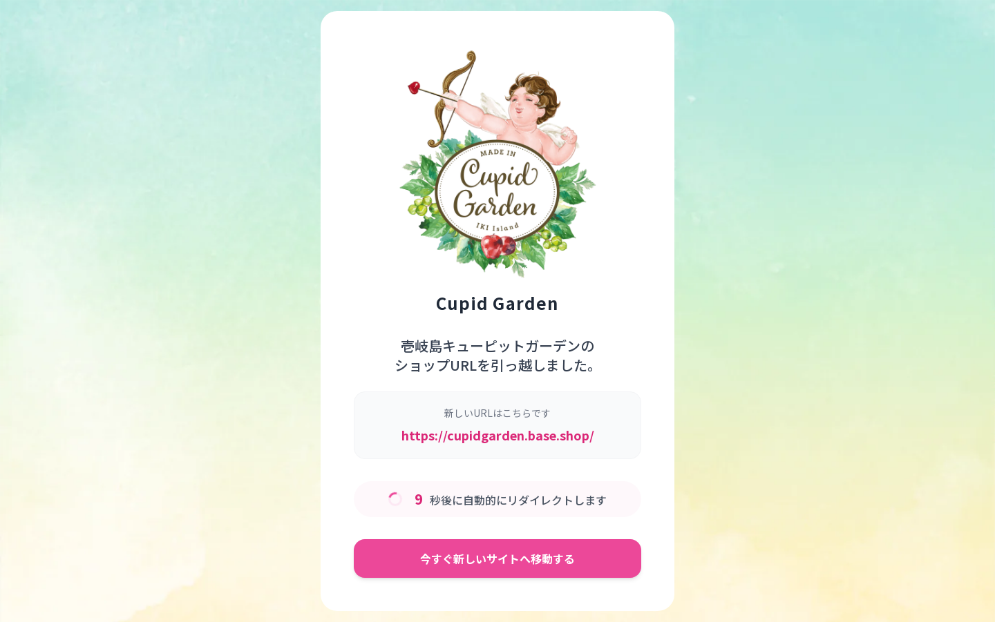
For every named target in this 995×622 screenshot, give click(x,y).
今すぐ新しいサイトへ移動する (497, 558)
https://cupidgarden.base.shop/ (497, 435)
